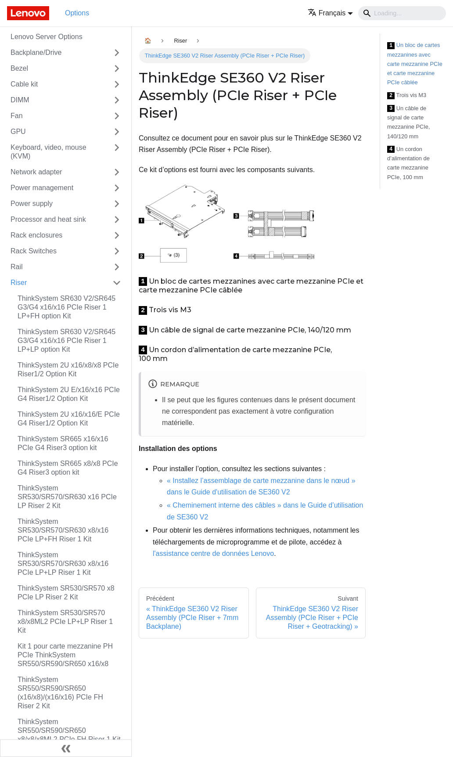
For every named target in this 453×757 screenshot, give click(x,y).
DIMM (20, 100)
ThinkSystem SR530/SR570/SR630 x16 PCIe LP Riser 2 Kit (67, 496)
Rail (17, 266)
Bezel (19, 68)
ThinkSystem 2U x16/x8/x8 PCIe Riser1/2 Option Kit (68, 369)
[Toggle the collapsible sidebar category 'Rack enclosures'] (116, 235)
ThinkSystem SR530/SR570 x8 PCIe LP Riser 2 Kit (66, 592)
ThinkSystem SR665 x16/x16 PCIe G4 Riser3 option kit (63, 443)
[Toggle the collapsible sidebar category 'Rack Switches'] (116, 251)
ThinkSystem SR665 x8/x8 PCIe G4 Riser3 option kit (68, 468)
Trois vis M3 (406, 95)
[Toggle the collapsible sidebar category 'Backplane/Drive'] (116, 53)
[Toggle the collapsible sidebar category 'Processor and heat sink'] (116, 220)
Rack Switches (34, 251)
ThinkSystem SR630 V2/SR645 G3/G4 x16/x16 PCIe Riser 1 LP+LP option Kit (66, 340)
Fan (17, 115)
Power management (42, 187)
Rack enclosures (36, 235)
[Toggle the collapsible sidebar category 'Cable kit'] (116, 84)
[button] (330, 13)
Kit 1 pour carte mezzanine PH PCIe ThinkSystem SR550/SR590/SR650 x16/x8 (65, 654)
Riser (19, 282)
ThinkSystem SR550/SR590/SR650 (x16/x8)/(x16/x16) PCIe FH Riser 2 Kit (60, 693)
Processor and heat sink (48, 219)
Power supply (32, 203)
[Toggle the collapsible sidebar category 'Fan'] (116, 116)
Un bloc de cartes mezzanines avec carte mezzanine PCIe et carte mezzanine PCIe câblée (414, 64)
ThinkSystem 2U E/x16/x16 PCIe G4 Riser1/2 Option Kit (69, 394)
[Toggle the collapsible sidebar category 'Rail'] (116, 267)
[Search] (402, 13)
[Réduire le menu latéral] (66, 748)
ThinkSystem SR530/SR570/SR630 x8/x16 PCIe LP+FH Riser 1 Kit (63, 530)
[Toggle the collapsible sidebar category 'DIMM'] (116, 100)
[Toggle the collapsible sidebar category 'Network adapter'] (116, 172)
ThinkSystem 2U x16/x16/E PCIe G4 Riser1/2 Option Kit (69, 419)
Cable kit (24, 84)
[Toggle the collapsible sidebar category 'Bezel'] (116, 68)
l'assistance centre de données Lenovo (213, 553)
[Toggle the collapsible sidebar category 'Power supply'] (116, 204)
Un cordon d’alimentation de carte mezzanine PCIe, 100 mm (408, 163)
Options (77, 13)
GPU (18, 131)
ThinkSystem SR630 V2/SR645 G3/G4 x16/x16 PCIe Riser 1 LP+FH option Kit (66, 307)
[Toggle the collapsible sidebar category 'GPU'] (116, 132)
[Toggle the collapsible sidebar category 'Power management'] (116, 188)
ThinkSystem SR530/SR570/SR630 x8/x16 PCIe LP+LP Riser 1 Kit (63, 563)
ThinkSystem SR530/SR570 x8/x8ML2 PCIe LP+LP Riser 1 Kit (65, 621)
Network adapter (36, 172)
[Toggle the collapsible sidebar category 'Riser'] (116, 283)
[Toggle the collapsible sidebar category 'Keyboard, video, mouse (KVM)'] (116, 152)
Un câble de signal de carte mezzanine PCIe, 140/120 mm (408, 122)
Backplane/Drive (36, 52)
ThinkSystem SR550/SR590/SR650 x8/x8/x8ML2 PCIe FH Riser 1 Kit (69, 730)
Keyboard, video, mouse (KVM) (48, 152)
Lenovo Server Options (47, 36)
